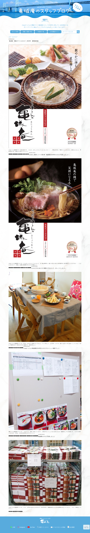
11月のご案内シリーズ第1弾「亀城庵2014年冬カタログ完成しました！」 (50, 154)
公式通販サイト (54, 31)
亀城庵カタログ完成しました (46, 436)
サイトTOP (15, 31)
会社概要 (72, 527)
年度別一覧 (41, 31)
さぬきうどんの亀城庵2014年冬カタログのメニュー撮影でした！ (41, 348)
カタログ (14, 511)
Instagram (22, 527)
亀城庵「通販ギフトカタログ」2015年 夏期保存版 (23, 41)
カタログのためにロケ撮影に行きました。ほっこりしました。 (49, 268)
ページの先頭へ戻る (86, 527)
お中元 (10, 511)
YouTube (32, 527)
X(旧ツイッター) (43, 527)
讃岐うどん (20, 511)
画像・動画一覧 (27, 31)
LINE (13, 527)
